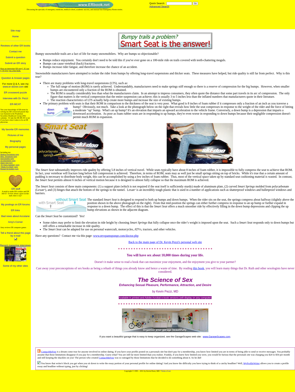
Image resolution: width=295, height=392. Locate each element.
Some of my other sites (15, 265)
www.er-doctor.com (13, 86)
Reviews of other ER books (15, 45)
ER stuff (15, 188)
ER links (15, 210)
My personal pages (15, 146)
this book (198, 268)
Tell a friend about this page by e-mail (15, 234)
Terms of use (166, 371)
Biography (15, 141)
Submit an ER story (15, 63)
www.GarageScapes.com (216, 336)
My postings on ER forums (15, 204)
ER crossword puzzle (15, 92)
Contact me (15, 51)
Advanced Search (159, 6)
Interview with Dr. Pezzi (15, 98)
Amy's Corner (15, 222)
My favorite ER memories (15, 129)
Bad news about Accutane (15, 216)
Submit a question (15, 57)
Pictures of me (15, 135)
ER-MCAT (15, 104)
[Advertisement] (116, 19)
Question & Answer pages (15, 78)
